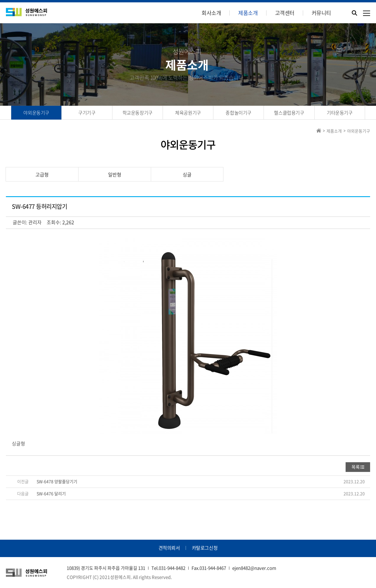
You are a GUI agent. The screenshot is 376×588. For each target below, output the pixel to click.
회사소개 (211, 13)
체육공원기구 (188, 112)
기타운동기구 (340, 112)
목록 (356, 467)
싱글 (187, 174)
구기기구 (86, 112)
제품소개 (248, 13)
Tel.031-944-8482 (168, 568)
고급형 (42, 174)
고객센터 (285, 13)
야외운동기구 (36, 112)
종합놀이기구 (238, 112)
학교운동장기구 (137, 112)
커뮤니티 (321, 13)
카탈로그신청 (205, 547)
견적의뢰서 (169, 547)
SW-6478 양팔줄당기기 (57, 481)
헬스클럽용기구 (289, 112)
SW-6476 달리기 (51, 493)
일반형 (114, 174)
